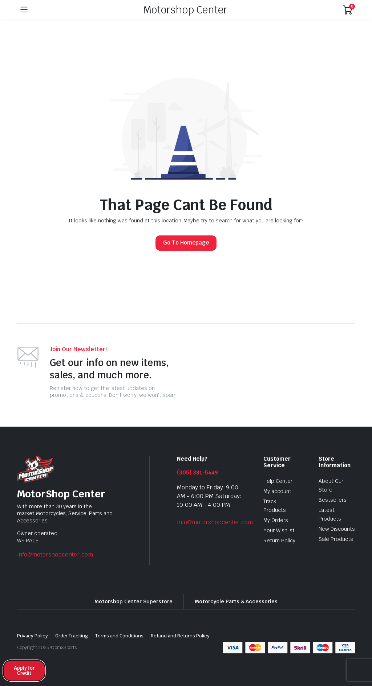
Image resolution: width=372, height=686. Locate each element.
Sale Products (336, 539)
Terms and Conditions (119, 636)
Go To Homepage (186, 242)
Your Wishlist (279, 530)
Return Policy (279, 540)
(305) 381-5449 (197, 472)
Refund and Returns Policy (180, 636)
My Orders (275, 520)
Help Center (277, 481)
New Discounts (337, 529)
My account (277, 491)
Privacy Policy (32, 636)
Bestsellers (333, 500)
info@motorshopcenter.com (55, 554)
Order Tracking (71, 636)
